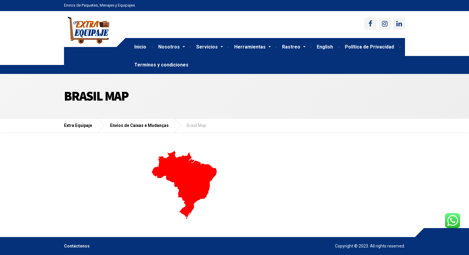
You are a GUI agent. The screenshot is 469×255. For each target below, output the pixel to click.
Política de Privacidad (369, 47)
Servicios (207, 47)
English (325, 47)
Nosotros (169, 47)
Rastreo (291, 47)
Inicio (140, 47)
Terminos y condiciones (161, 65)
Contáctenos (77, 246)
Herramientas (250, 47)
